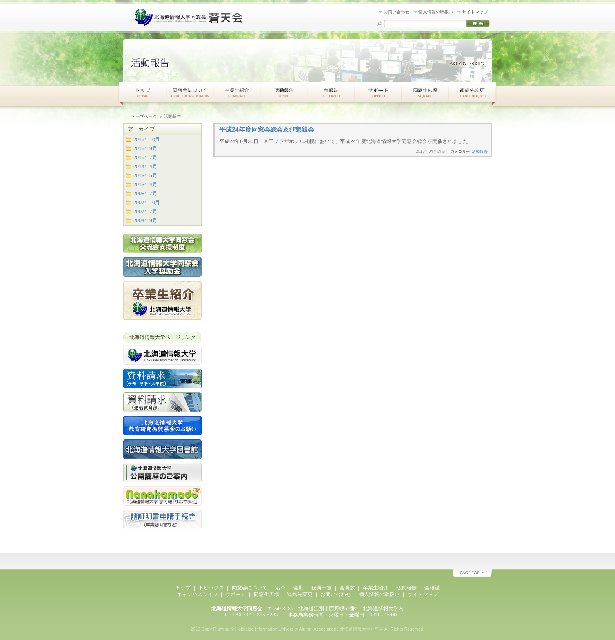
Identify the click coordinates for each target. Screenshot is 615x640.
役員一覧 (321, 588)
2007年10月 (146, 202)
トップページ (144, 116)
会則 (298, 588)
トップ (142, 92)
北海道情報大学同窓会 (190, 17)
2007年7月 (145, 211)
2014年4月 (145, 166)
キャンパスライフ (197, 594)
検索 (478, 23)
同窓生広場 (425, 92)
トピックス (211, 588)
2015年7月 (145, 157)
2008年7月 (145, 193)
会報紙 (331, 92)
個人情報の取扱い (435, 11)
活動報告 (284, 92)
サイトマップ (475, 11)
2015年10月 (146, 139)
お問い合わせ (396, 11)
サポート (378, 92)
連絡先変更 (472, 92)
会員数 (347, 588)
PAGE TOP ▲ (472, 573)
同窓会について (189, 92)
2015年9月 (145, 148)
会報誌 (432, 588)
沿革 (280, 588)
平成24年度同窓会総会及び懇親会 (266, 129)
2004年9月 (145, 220)
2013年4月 (145, 184)
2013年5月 (145, 175)
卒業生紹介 (236, 92)
